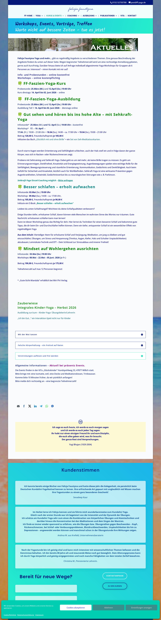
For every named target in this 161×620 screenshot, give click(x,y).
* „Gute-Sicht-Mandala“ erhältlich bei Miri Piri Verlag (42, 280)
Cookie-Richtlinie (10, 615)
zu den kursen (115, 586)
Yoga (38, 16)
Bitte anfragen (65, 180)
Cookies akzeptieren (76, 607)
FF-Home (28, 16)
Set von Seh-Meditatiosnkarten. (85, 139)
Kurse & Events (54, 16)
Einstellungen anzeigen (141, 607)
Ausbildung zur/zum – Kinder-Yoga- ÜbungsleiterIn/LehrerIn (46, 312)
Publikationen (107, 16)
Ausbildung (88, 16)
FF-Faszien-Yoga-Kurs (45, 83)
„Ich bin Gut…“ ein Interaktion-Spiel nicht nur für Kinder (44, 318)
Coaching (72, 16)
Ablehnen (108, 607)
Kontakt (132, 16)
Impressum (39, 615)
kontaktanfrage (114, 576)
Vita (122, 16)
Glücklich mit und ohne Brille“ (51, 139)
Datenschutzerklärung (25, 615)
